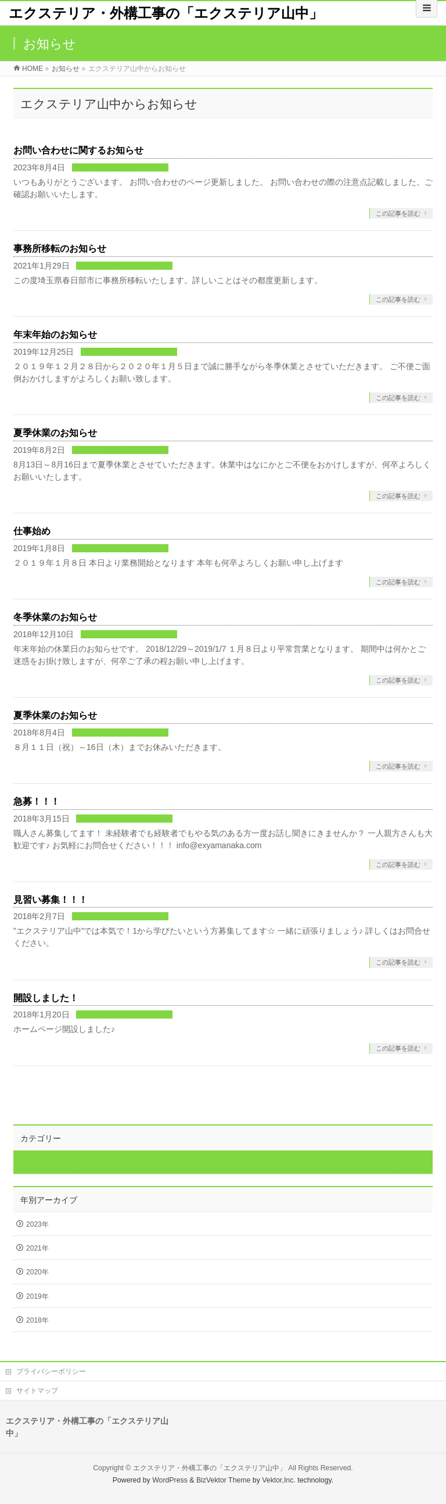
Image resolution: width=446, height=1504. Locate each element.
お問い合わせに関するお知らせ (78, 150)
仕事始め (32, 531)
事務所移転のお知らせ (59, 248)
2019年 (37, 1296)
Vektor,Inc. (279, 1480)
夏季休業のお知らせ (55, 433)
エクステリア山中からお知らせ (120, 168)
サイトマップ (37, 1391)
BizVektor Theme (223, 1480)
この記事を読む (398, 213)
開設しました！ (45, 998)
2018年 (37, 1320)
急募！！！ (36, 801)
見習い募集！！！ (50, 900)
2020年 (37, 1272)
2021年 (37, 1248)
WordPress (170, 1480)
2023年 (37, 1224)
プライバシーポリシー (51, 1371)
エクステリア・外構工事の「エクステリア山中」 (166, 13)
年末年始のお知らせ (55, 335)
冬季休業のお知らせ (55, 617)
